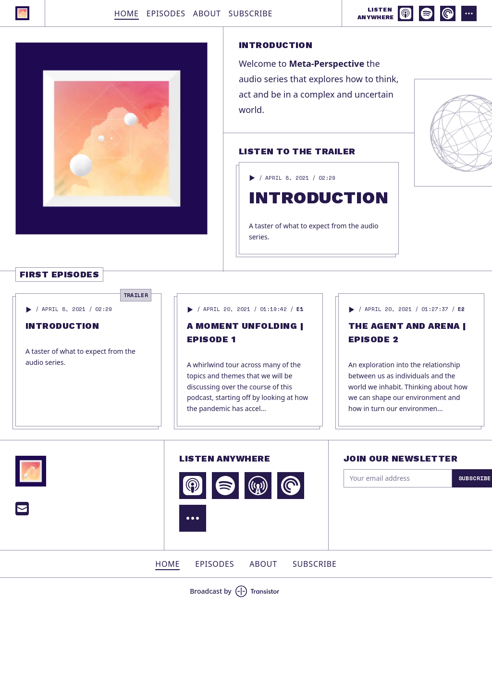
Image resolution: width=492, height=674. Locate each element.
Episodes (166, 13)
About (207, 13)
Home (126, 13)
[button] (252, 178)
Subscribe (251, 13)
